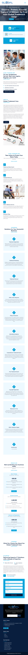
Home (4, 634)
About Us (5, 635)
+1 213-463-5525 (10, 576)
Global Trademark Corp (11, 653)
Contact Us (17, 19)
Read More (6, 122)
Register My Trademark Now (9, 91)
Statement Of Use (6, 645)
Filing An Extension (6, 646)
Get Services (11, 19)
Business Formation (6, 649)
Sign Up (19, 615)
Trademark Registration (7, 642)
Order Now (14, 491)
